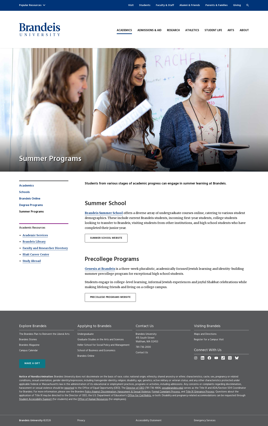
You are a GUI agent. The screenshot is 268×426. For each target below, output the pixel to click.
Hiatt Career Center (36, 254)
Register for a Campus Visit (209, 340)
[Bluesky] (236, 358)
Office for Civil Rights (139, 395)
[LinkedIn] (202, 358)
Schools (24, 192)
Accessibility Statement (149, 420)
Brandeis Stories (28, 340)
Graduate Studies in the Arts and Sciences (100, 340)
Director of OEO (135, 388)
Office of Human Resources (93, 399)
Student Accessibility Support (35, 399)
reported (69, 388)
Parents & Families (216, 5)
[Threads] (230, 358)
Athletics (192, 30)
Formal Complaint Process (166, 392)
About (244, 30)
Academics (124, 30)
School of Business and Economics (96, 350)
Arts (230, 30)
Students (144, 5)
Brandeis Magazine (29, 345)
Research (173, 30)
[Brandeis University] (39, 29)
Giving (237, 5)
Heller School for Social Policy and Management (103, 345)
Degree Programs (31, 205)
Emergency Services (205, 420)
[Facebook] (209, 358)
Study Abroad (32, 261)
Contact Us (142, 353)
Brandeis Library (34, 241)
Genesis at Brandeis (100, 269)
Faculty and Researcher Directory (45, 248)
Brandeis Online (29, 199)
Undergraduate (85, 334)
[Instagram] (195, 358)
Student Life (213, 30)
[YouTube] (216, 358)
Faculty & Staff (165, 5)
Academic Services (35, 235)
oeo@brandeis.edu (172, 388)
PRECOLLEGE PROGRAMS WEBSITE (110, 297)
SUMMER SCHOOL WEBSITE (106, 238)
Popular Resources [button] (32, 5)
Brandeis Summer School (104, 213)
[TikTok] (223, 358)
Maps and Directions (205, 334)
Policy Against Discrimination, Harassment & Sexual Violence (118, 392)
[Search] (247, 5)
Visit (131, 5)
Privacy (81, 420)
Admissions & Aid (149, 30)
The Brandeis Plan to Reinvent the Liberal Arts (44, 334)
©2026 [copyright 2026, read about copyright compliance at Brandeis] (47, 420)
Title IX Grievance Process (200, 392)
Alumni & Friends (189, 5)
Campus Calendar (28, 350)
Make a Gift (32, 363)
